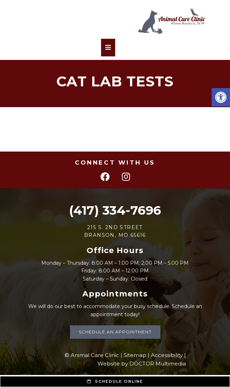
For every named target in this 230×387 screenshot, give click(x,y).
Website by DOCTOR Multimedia (142, 363)
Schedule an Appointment (115, 331)
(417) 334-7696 (115, 210)
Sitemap (135, 355)
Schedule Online (115, 381)
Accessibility (167, 355)
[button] (221, 97)
